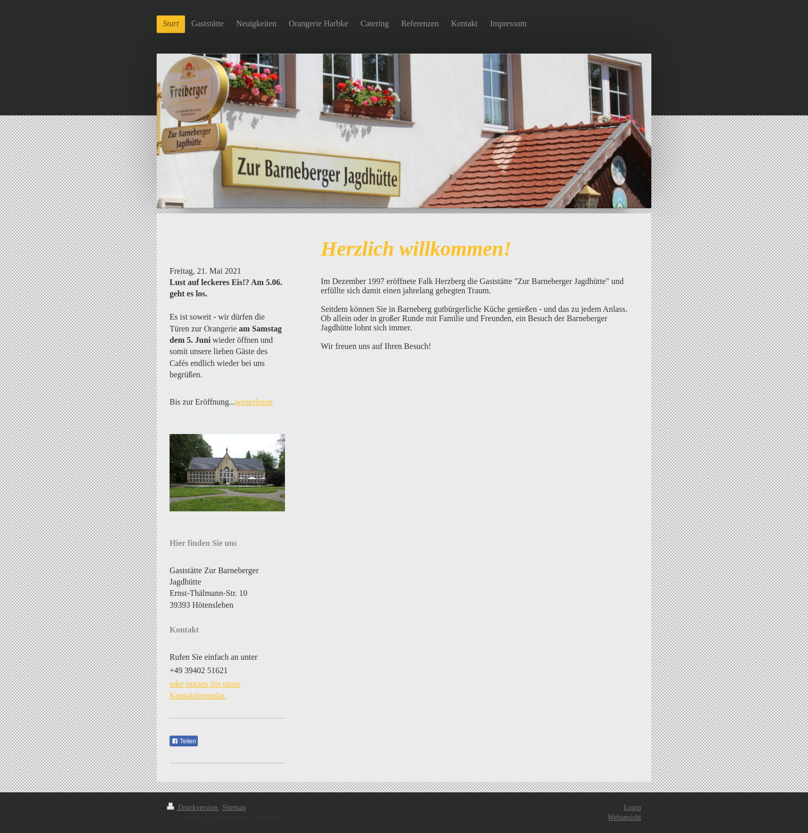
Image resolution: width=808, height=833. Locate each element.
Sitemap (234, 807)
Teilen (184, 741)
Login (632, 807)
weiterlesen (254, 401)
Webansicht (624, 817)
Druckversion (193, 807)
